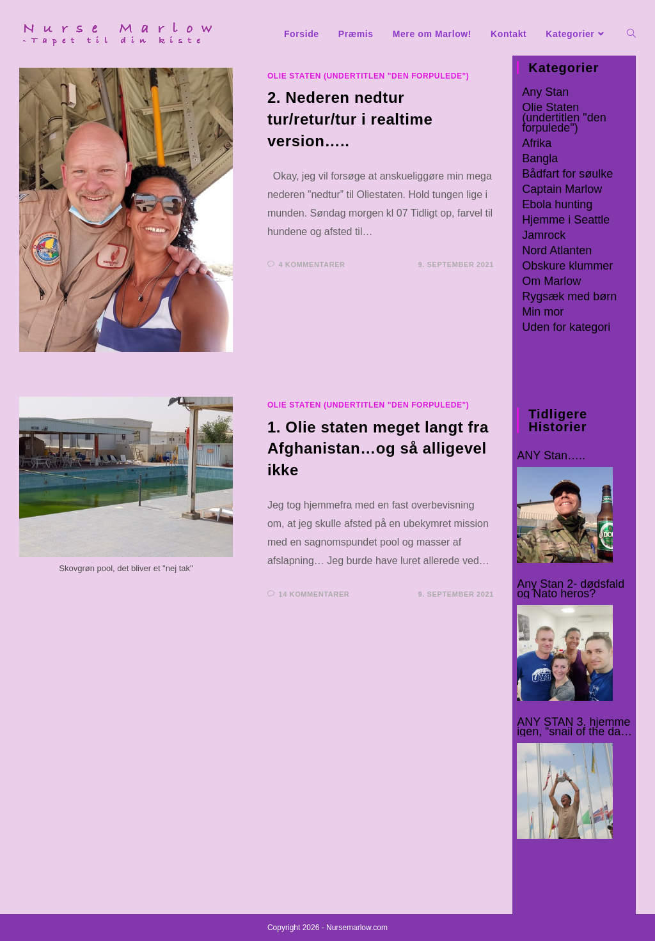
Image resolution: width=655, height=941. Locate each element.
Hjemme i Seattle (566, 219)
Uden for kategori (566, 327)
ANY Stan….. (551, 456)
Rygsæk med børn (569, 296)
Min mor (543, 311)
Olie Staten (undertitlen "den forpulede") (368, 76)
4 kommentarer (312, 264)
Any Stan (545, 92)
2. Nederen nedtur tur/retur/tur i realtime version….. (349, 119)
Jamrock (543, 235)
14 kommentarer (314, 594)
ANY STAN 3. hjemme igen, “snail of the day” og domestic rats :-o (573, 727)
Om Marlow (551, 281)
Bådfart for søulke (567, 173)
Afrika (536, 143)
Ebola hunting (557, 204)
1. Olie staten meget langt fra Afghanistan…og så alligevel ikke (378, 448)
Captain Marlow (562, 189)
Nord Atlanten (557, 250)
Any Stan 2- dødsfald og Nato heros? (570, 589)
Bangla (540, 158)
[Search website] (631, 34)
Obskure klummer (567, 265)
